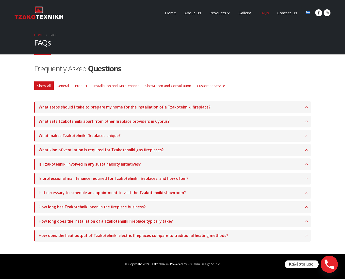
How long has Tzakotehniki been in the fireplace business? (92, 207)
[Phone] (329, 264)
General (63, 85)
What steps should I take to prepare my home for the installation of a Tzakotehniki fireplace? (124, 107)
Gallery (244, 12)
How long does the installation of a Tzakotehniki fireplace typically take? (106, 221)
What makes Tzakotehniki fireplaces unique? (79, 135)
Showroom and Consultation (168, 85)
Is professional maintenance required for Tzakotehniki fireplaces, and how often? (113, 178)
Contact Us (287, 12)
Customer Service (211, 85)
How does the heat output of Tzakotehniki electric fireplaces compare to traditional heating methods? (133, 235)
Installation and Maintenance (116, 85)
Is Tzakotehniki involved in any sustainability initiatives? (90, 164)
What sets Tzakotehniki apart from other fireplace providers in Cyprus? (104, 121)
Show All (44, 85)
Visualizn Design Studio (204, 264)
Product (81, 85)
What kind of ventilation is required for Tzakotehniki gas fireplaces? (101, 150)
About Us (192, 12)
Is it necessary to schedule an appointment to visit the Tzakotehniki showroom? (112, 192)
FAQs (264, 12)
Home (170, 12)
